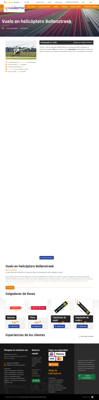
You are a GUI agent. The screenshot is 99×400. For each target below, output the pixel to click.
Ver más (10, 288)
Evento (49, 2)
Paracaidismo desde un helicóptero (56, 391)
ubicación (35, 372)
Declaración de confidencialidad (38, 397)
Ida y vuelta (31, 7)
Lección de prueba (44, 7)
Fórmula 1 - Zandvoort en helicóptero (15, 380)
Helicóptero (52, 378)
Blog (83, 2)
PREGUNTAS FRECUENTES (72, 2)
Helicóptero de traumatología (57, 388)
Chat (26, 2)
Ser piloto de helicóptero (56, 380)
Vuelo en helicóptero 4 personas (14, 373)
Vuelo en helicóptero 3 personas (13, 371)
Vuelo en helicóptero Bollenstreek (14, 378)
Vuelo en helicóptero (12, 28)
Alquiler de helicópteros (56, 382)
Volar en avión (8, 382)
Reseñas (64, 7)
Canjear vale (58, 2)
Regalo (56, 7)
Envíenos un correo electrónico (15, 365)
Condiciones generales (23, 397)
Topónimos (7, 369)
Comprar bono (40, 2)
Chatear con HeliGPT (12, 363)
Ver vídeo (53, 364)
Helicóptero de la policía (56, 386)
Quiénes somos (76, 7)
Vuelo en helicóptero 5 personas (14, 374)
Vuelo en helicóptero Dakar (12, 376)
